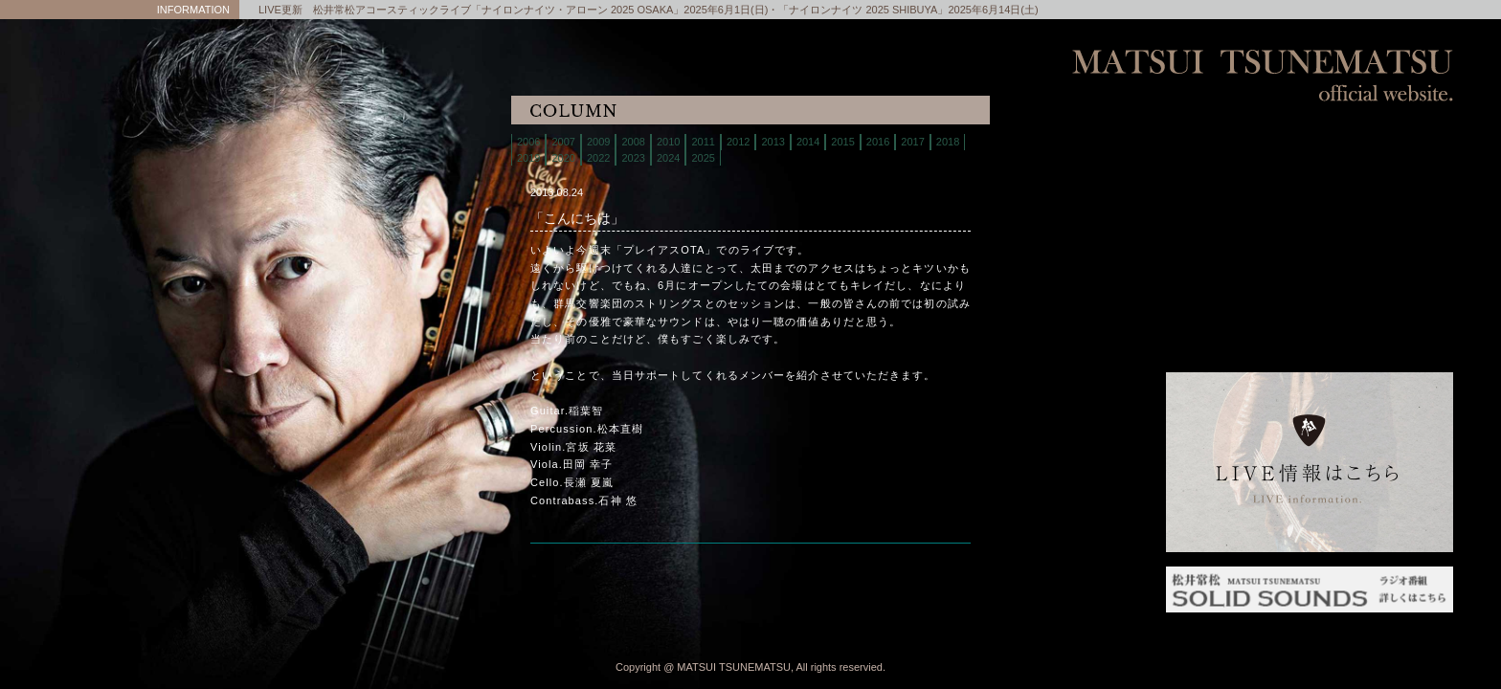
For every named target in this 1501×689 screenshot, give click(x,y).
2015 (842, 141)
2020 (562, 158)
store (1309, 215)
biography (1309, 191)
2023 (632, 158)
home (1309, 143)
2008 (632, 141)
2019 (528, 158)
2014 (807, 141)
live (1309, 167)
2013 (772, 141)
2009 (598, 141)
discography (1309, 239)
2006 (528, 141)
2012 (738, 141)
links (1309, 334)
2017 (912, 141)
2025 (702, 158)
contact (1309, 263)
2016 (877, 141)
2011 (702, 141)
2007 (562, 141)
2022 (598, 158)
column (1309, 287)
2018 (947, 141)
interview (1309, 310)
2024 (668, 158)
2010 (668, 141)
